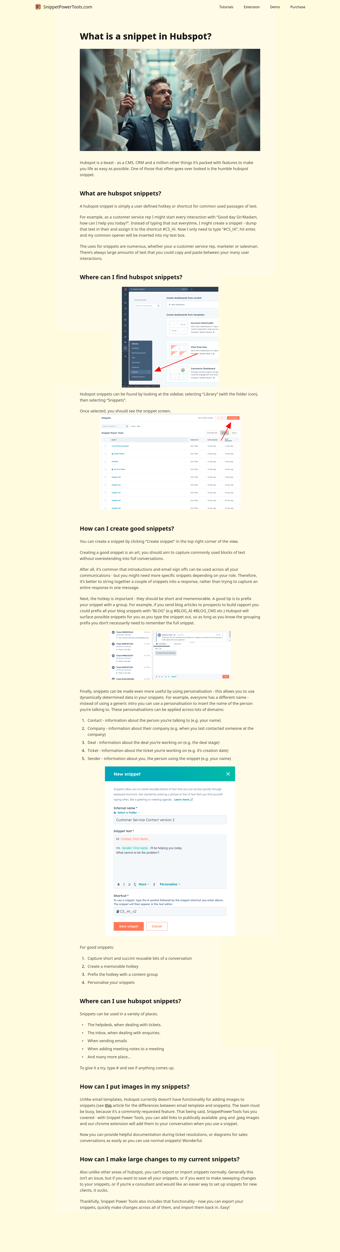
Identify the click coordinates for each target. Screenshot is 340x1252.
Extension (252, 7)
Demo (275, 7)
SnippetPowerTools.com (67, 7)
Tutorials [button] (226, 7)
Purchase (297, 7)
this (108, 1105)
